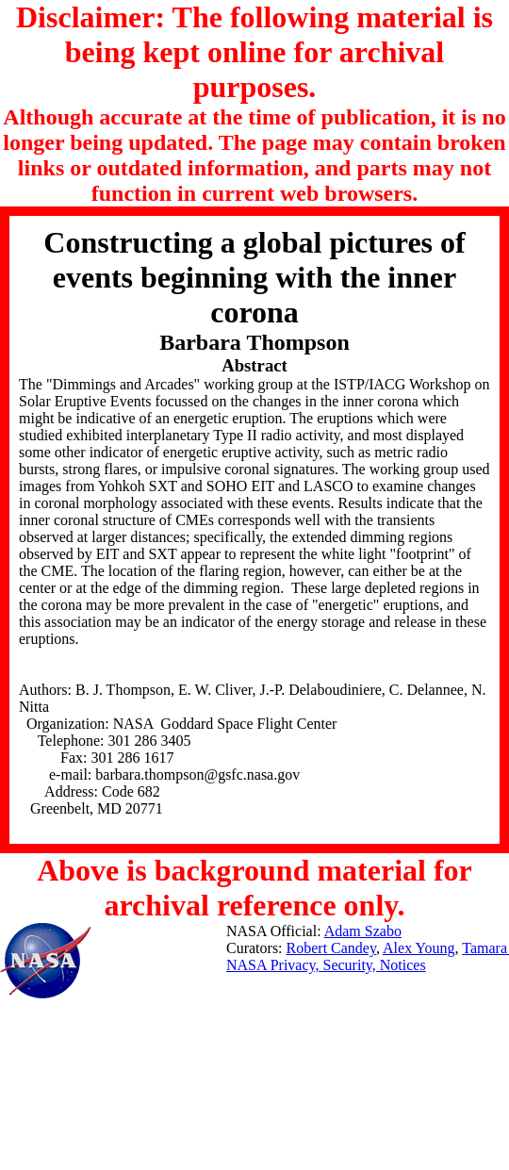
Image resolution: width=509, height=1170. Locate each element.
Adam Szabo (363, 931)
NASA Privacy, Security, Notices (326, 965)
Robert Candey (331, 948)
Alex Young (418, 948)
